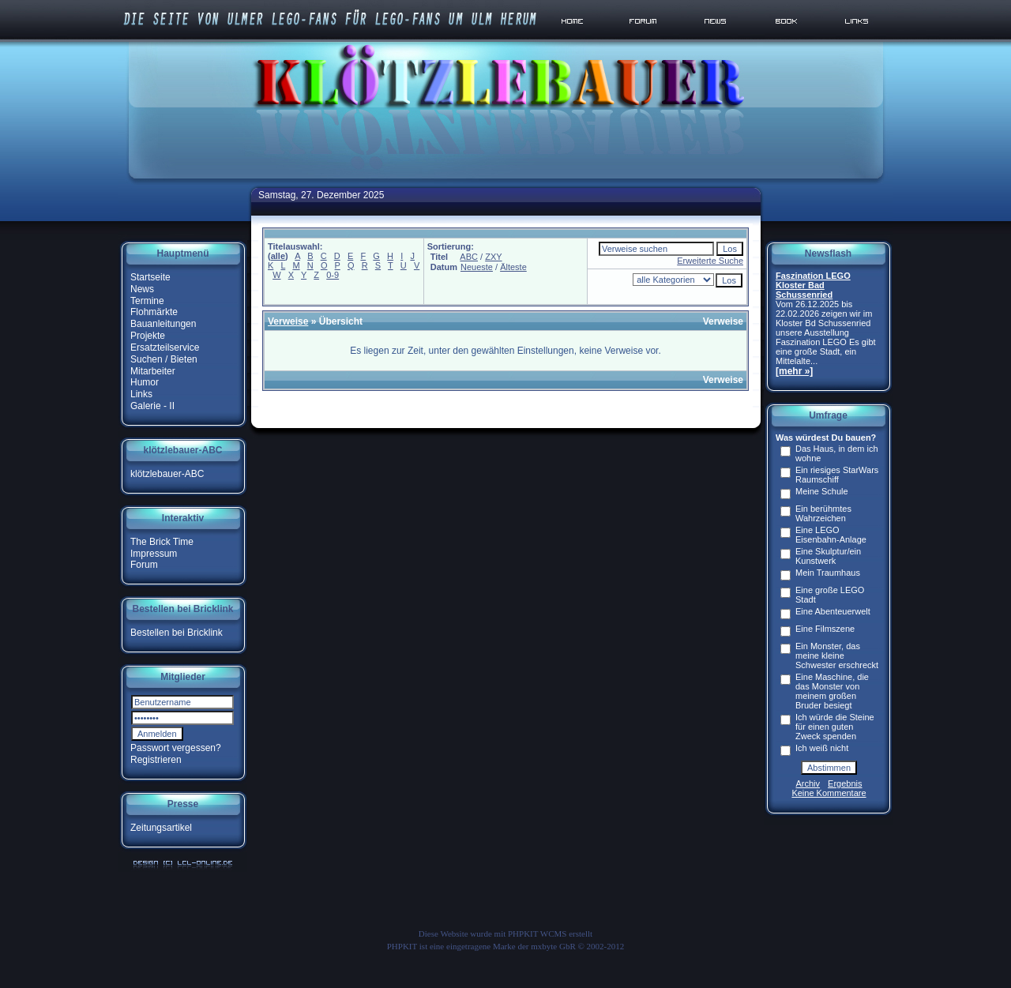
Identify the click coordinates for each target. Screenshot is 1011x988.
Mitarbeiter (152, 370)
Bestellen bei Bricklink (176, 632)
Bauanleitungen (163, 323)
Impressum (153, 552)
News (142, 289)
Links (141, 394)
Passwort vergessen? (175, 747)
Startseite (150, 277)
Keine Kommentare (828, 793)
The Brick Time (162, 541)
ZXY (493, 256)
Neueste (476, 267)
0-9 (332, 275)
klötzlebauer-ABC (167, 473)
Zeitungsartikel (161, 827)
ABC (469, 256)
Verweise (288, 321)
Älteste (513, 267)
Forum (144, 564)
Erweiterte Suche (710, 260)
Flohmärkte (154, 311)
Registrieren (156, 759)
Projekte (147, 335)
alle (278, 256)
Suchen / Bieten (163, 359)
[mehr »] (794, 371)
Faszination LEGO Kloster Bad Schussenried (813, 285)
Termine (147, 300)
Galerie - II (152, 405)
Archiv (808, 783)
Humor (144, 382)
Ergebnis (845, 783)
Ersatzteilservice (164, 347)
